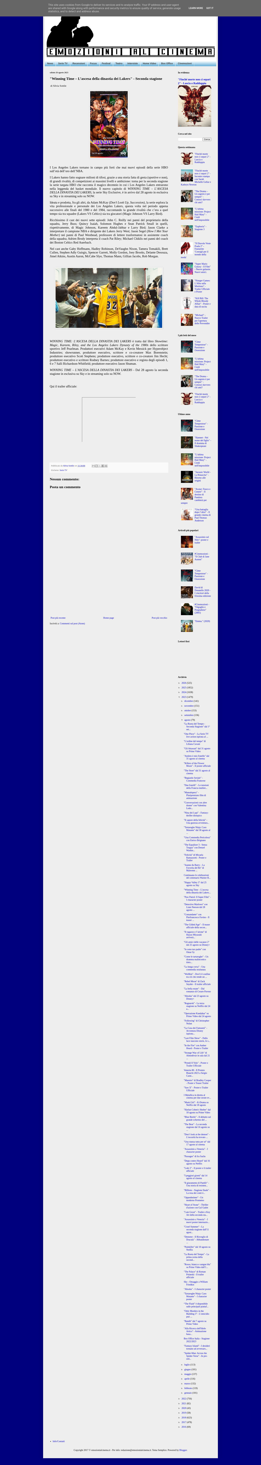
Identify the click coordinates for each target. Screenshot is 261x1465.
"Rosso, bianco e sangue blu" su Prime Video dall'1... (197, 1265)
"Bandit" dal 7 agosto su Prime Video (195, 1322)
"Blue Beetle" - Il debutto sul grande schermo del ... (197, 1118)
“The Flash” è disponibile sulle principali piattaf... (196, 1305)
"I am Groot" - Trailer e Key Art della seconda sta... (197, 1213)
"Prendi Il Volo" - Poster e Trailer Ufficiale (196, 1064)
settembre (189, 715)
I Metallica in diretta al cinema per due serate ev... (197, 1096)
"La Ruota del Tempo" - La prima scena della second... (196, 1257)
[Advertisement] (109, 588)
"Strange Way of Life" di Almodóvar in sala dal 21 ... (197, 1056)
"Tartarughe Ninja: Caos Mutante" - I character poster (195, 1296)
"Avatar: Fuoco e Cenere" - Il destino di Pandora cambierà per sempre (195, 496)
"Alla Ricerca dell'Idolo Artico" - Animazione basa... (195, 1331)
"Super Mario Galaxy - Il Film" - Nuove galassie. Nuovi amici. (203, 268)
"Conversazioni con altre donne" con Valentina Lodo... (195, 805)
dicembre (189, 701)
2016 (184, 1427)
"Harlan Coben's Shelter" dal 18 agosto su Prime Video (197, 1111)
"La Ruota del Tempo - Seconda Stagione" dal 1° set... (197, 727)
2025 (184, 687)
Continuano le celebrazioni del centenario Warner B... (197, 876)
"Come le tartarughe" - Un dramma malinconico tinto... (196, 959)
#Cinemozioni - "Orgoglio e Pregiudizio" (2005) (202, 608)
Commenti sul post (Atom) (72, 623)
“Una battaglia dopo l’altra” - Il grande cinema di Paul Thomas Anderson (203, 515)
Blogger (183, 1450)
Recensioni (79, 63)
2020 (184, 1408)
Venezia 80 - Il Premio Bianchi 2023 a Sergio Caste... (195, 1073)
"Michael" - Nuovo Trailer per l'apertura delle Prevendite (202, 319)
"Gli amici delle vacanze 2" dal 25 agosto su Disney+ (197, 943)
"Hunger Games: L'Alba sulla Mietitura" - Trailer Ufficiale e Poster (202, 286)
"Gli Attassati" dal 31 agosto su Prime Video (197, 750)
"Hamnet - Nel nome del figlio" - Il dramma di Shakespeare (203, 441)
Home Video (149, 63)
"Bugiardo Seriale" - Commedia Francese (194, 779)
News (50, 63)
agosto (187, 720)
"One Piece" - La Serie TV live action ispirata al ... (196, 735)
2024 (184, 692)
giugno (187, 1369)
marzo (187, 1383)
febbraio (188, 1388)
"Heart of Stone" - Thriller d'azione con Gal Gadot (196, 1206)
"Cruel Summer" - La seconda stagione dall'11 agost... (196, 1229)
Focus (93, 63)
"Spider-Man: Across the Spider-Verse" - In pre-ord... (195, 1356)
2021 (184, 1403)
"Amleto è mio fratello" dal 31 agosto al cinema (196, 757)
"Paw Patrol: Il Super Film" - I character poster (197, 898)
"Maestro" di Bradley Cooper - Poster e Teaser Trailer (197, 1081)
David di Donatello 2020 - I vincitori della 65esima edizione (203, 591)
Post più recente (58, 618)
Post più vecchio (159, 618)
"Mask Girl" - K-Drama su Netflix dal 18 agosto (196, 1103)
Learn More (196, 8)
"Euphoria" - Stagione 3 (200, 228)
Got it (209, 8)
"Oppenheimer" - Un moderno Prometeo (194, 1199)
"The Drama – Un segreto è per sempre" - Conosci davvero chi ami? (202, 197)
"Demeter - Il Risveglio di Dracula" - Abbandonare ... (196, 1240)
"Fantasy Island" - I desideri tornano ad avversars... (197, 1347)
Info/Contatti (59, 1441)
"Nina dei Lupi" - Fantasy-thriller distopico (196, 814)
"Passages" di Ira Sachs (195, 1156)
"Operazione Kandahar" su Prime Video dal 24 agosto (197, 1014)
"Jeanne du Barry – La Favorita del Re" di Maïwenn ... (194, 868)
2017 (184, 1422)
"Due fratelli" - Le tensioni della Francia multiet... (196, 786)
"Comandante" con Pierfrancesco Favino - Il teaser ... (196, 917)
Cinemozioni (185, 63)
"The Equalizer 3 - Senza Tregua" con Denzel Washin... (195, 848)
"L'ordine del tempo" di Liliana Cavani (195, 742)
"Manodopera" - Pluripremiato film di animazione (195, 795)
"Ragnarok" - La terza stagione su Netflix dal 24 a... (197, 1006)
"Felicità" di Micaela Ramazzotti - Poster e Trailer (195, 858)
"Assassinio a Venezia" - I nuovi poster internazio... (197, 1220)
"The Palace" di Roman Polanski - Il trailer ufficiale (195, 1274)
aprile (187, 1379)
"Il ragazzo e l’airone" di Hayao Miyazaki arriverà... (195, 935)
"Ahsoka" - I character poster (197, 1289)
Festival (106, 63)
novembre (189, 706)
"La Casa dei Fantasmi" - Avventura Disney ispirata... (195, 1031)
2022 (184, 1398)
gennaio (188, 1393)
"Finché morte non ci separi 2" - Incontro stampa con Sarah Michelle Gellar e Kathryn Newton (196, 177)
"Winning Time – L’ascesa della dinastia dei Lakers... (197, 891)
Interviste (132, 63)
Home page (108, 618)
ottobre (187, 710)
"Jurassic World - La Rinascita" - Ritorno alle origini (203, 476)
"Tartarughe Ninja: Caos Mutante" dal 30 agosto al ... (197, 830)
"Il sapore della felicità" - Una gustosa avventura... (196, 821)
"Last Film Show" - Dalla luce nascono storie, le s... (197, 1039)
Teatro (119, 63)
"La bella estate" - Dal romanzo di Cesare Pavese (197, 990)
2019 (184, 1413)
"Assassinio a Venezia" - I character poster (196, 1150)
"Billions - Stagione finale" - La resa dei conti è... (197, 1191)
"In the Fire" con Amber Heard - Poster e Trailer (196, 1047)
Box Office (167, 63)
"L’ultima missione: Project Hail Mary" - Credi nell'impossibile (203, 214)
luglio (187, 1364)
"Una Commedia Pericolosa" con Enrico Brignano (197, 839)
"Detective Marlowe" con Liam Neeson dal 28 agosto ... (196, 907)
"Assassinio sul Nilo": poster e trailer (202, 540)
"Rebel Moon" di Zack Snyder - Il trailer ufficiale (197, 982)
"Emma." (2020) (202, 621)
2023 (184, 697)
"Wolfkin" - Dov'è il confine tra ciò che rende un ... (197, 975)
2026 (184, 683)
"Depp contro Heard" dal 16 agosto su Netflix (197, 1162)
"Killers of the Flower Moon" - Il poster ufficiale (197, 764)
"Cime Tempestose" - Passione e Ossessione (201, 346)
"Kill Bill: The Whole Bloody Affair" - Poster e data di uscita (203, 302)
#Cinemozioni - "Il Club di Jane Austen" (202, 557)
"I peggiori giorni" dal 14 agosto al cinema (195, 1177)
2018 (184, 1417)
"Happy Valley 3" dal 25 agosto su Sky (195, 884)
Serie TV (63, 63)
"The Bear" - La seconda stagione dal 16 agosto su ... (197, 1127)
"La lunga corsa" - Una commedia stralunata (195, 968)
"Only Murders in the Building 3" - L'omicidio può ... (196, 1314)
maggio (188, 1374)
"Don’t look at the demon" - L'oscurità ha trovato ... (197, 1136)
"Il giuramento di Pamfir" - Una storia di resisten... (196, 1184)
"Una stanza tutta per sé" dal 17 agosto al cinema (197, 1143)
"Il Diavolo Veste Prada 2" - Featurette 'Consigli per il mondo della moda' (196, 250)
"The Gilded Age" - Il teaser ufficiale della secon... (197, 926)
